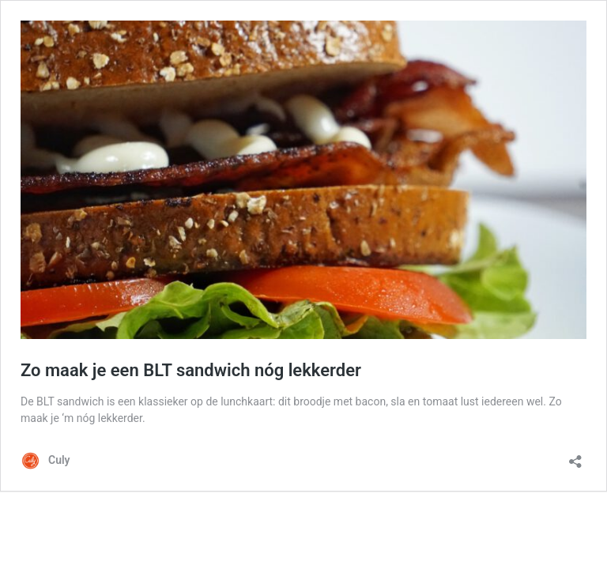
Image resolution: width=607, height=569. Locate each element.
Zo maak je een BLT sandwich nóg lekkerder (191, 370)
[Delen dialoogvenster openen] (575, 456)
